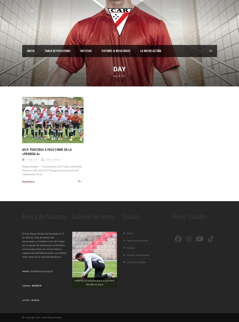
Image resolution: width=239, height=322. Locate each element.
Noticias (86, 51)
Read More (28, 181)
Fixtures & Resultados (116, 51)
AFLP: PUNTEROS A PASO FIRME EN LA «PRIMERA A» (47, 151)
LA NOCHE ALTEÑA (150, 51)
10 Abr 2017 (32, 159)
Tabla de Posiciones (58, 51)
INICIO (31, 51)
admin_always (53, 159)
